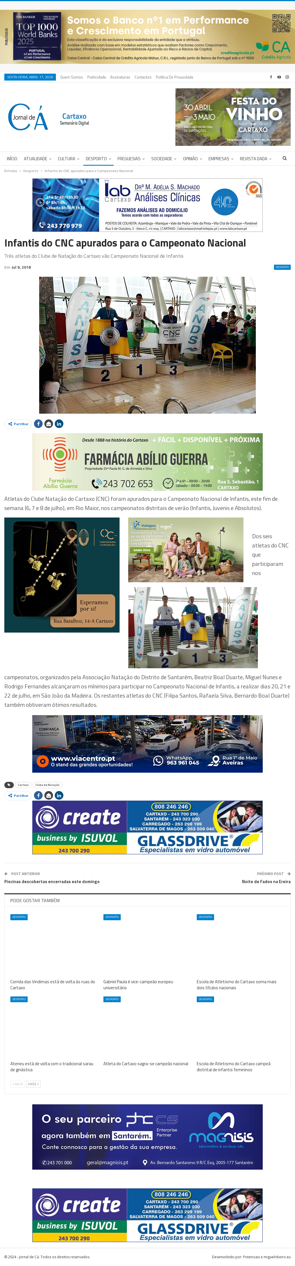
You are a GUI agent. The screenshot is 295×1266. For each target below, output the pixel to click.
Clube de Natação (47, 785)
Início (12, 158)
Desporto (96, 158)
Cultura (66, 158)
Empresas (219, 158)
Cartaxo (23, 785)
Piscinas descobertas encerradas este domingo (52, 881)
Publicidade (96, 77)
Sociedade (161, 158)
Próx (33, 1084)
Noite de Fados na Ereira (266, 881)
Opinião (190, 158)
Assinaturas (120, 77)
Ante (17, 1084)
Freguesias (129, 158)
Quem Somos (71, 77)
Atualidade (35, 158)
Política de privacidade (174, 77)
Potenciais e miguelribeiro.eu (267, 1256)
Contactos (143, 77)
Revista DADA (253, 158)
